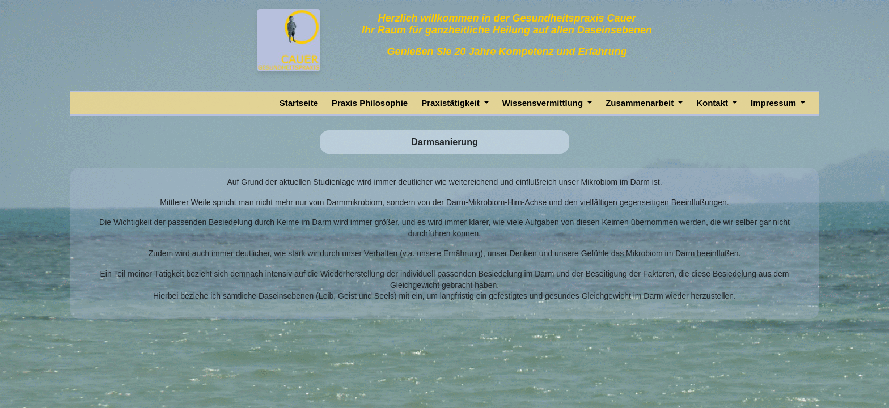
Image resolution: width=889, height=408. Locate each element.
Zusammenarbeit (641, 103)
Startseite (299, 103)
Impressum (774, 103)
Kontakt (713, 103)
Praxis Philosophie (370, 103)
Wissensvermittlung (544, 103)
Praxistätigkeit (451, 103)
